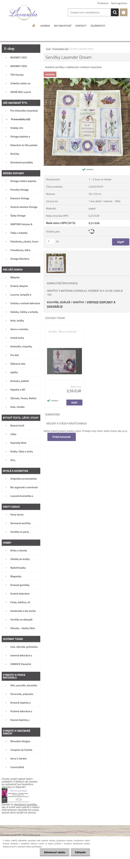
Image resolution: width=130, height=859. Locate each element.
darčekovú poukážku (25, 804)
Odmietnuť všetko (54, 852)
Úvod (48, 48)
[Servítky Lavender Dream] (56, 254)
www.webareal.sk (31, 835)
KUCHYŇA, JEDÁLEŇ (58, 302)
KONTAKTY (80, 25)
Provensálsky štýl (60, 48)
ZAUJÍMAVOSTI (97, 25)
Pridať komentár (61, 437)
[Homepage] (34, 25)
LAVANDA (45, 25)
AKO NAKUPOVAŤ (62, 25)
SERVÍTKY (78, 302)
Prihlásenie (103, 3)
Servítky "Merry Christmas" (62, 331)
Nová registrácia (119, 3)
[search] (115, 12)
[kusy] (50, 241)
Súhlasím (80, 852)
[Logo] (23, 12)
